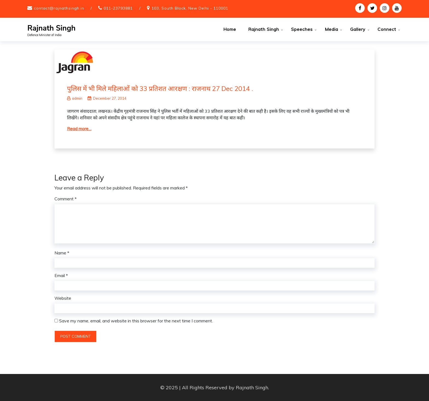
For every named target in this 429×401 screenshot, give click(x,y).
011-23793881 (118, 8)
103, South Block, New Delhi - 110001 (190, 8)
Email (61, 275)
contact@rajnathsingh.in (59, 8)
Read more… (79, 128)
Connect (387, 29)
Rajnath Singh (51, 28)
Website (62, 298)
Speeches (302, 29)
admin (74, 98)
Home (229, 29)
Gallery (358, 29)
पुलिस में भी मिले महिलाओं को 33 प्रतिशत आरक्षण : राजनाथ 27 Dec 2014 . (160, 88)
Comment (65, 198)
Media (331, 29)
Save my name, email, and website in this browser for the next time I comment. (136, 320)
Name (61, 253)
